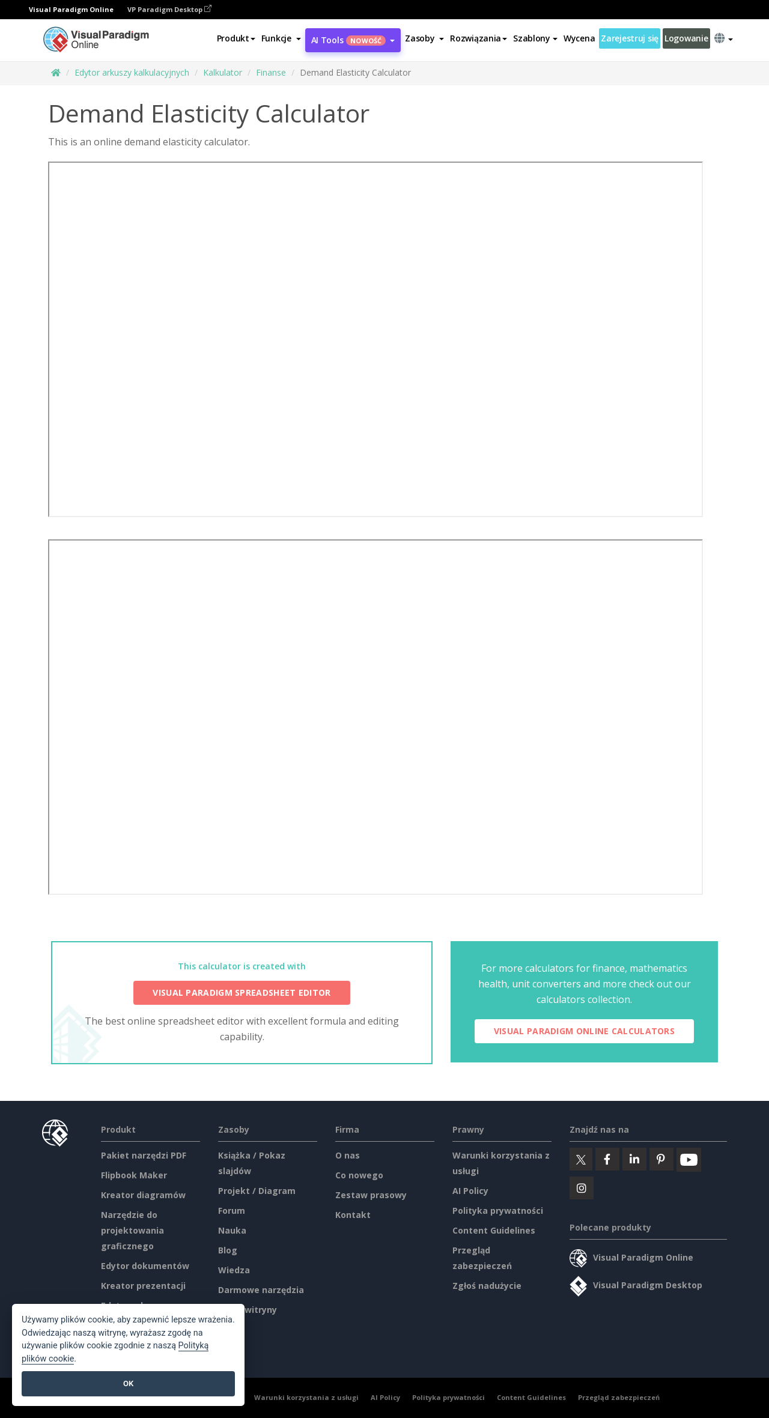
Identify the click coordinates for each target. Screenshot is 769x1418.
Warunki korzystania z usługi (306, 1397)
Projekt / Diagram (257, 1190)
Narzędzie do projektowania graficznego (132, 1230)
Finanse (271, 72)
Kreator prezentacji (143, 1285)
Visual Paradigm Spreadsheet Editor (241, 992)
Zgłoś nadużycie (486, 1285)
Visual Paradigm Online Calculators (584, 1031)
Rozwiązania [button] (478, 38)
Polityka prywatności (497, 1210)
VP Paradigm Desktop (169, 9)
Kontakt (353, 1214)
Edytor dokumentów (145, 1265)
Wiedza (234, 1270)
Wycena (579, 38)
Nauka (232, 1230)
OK (128, 1383)
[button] (281, 38)
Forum (231, 1210)
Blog (227, 1250)
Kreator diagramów (143, 1195)
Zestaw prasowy (371, 1195)
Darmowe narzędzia (261, 1289)
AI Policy (470, 1190)
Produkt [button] (236, 38)
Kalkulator (222, 72)
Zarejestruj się (629, 38)
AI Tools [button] (353, 40)
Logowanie (686, 38)
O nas (347, 1155)
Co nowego (359, 1175)
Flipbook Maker (134, 1175)
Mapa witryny (247, 1309)
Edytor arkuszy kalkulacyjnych (131, 72)
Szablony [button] (535, 38)
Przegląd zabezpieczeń (619, 1397)
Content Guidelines (493, 1230)
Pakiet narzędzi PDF (143, 1155)
